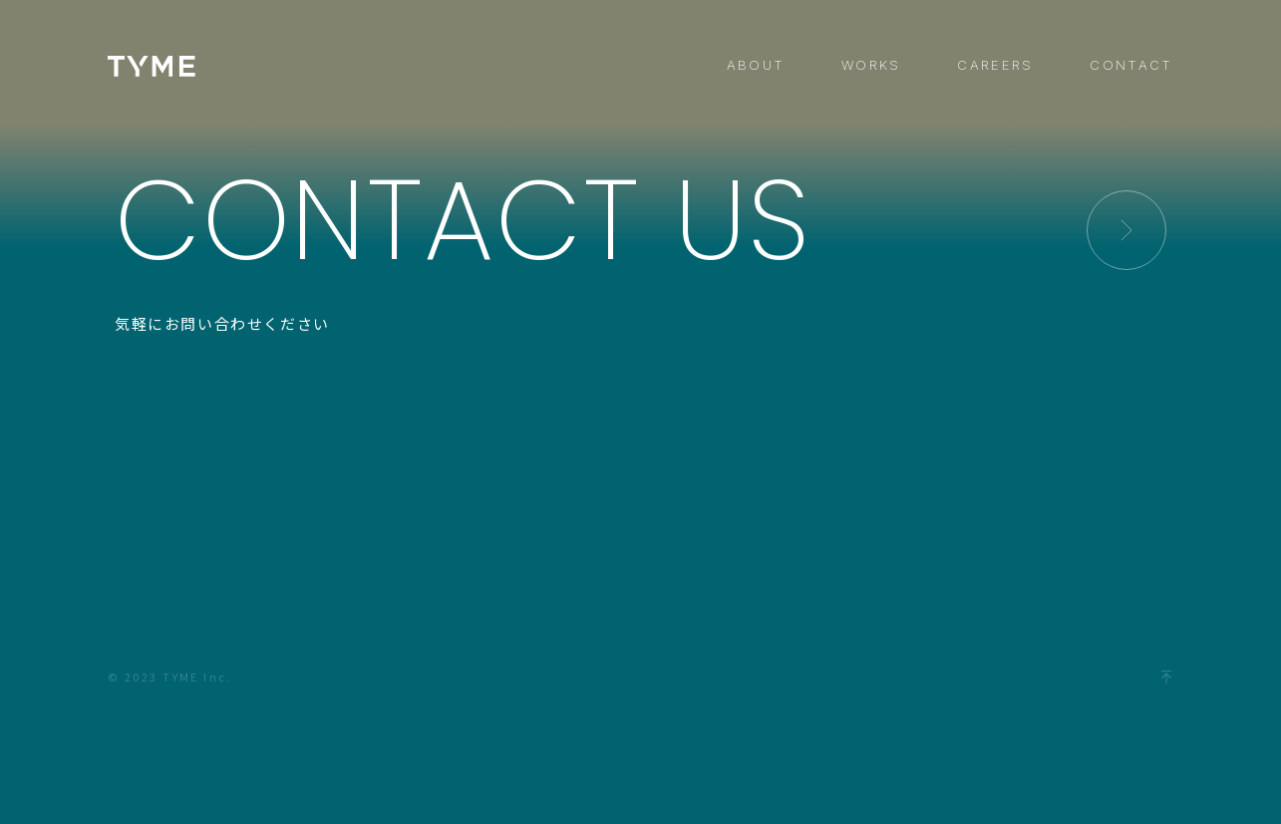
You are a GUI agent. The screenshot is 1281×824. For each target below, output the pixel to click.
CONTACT (1131, 65)
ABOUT (756, 65)
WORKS (871, 65)
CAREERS (995, 65)
